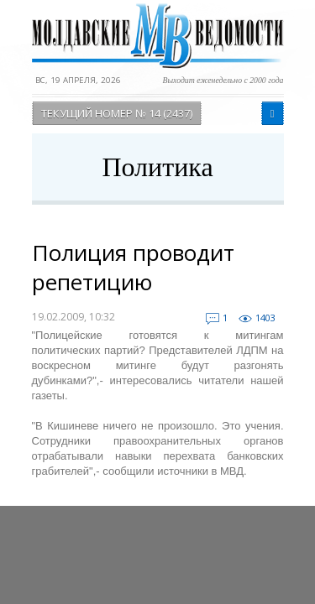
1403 (265, 317)
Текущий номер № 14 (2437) (116, 113)
